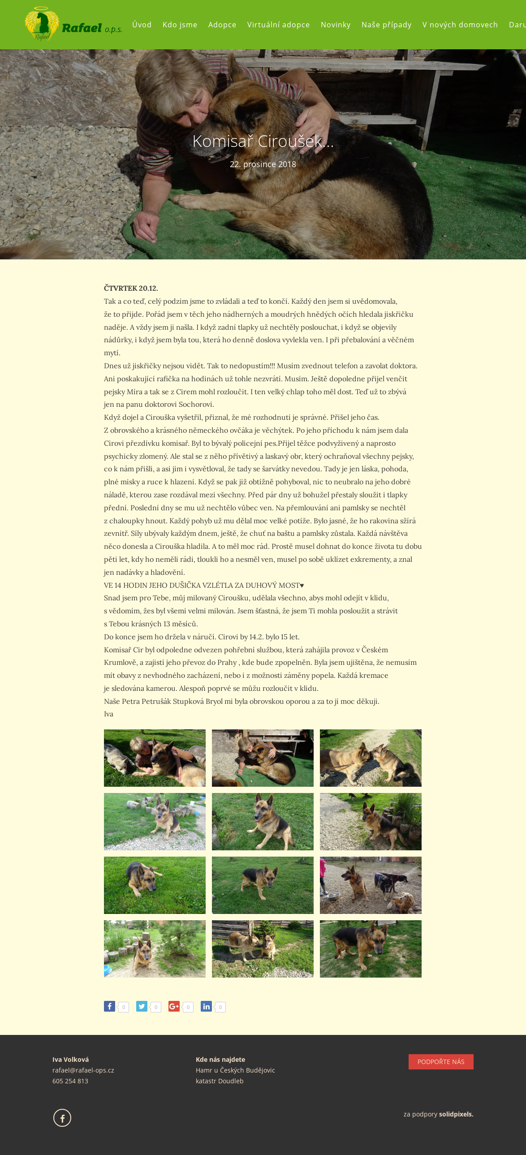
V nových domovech (460, 24)
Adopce (222, 24)
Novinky (336, 24)
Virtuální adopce (278, 24)
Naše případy (387, 24)
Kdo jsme (180, 24)
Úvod (142, 24)
